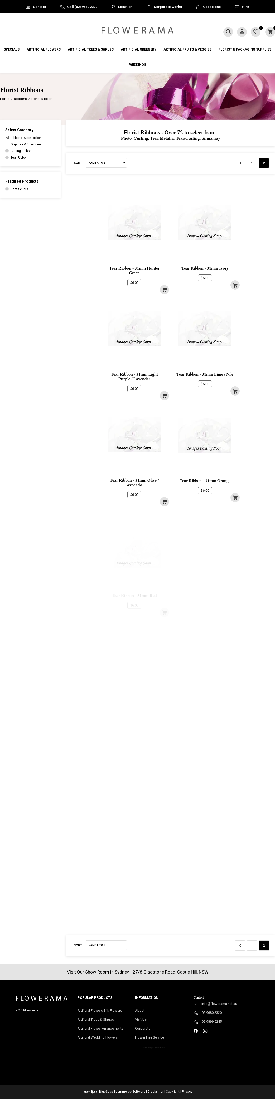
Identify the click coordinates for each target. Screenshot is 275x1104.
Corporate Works (168, 7)
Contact (39, 7)
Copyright (173, 1091)
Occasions (212, 7)
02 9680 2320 (212, 1013)
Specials (12, 49)
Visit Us (142, 1020)
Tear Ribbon (19, 157)
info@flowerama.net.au (219, 1004)
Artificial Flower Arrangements (102, 1029)
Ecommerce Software (129, 1091)
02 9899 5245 (212, 1022)
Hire (245, 7)
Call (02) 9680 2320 (82, 7)
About (139, 1010)
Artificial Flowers (44, 49)
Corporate (149, 1029)
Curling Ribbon (21, 151)
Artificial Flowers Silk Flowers (100, 1010)
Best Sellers (19, 189)
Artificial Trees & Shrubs (91, 49)
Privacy (187, 1091)
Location (125, 7)
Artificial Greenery (138, 49)
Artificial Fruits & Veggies (187, 49)
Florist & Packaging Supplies (245, 49)
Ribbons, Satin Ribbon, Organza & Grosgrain (26, 141)
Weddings (137, 65)
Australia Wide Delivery (141, 20)
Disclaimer (155, 1091)
